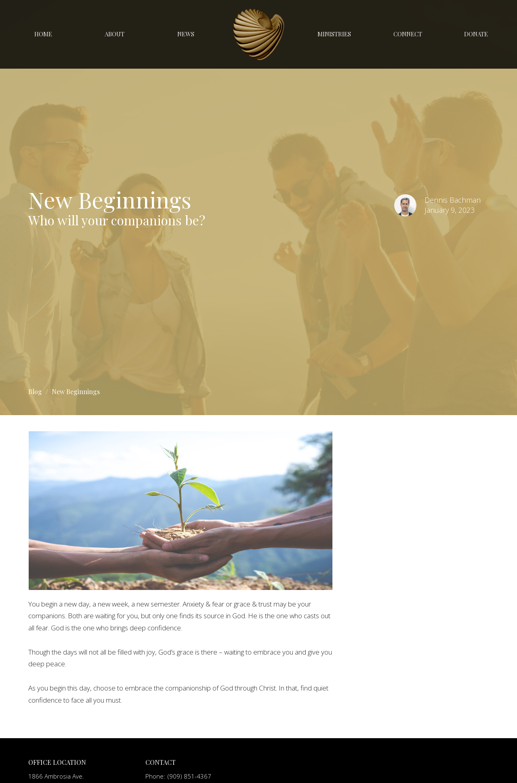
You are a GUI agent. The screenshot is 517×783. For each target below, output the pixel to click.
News (185, 34)
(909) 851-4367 (189, 776)
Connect (407, 34)
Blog (35, 391)
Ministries (334, 34)
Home (43, 34)
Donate (476, 34)
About (114, 34)
